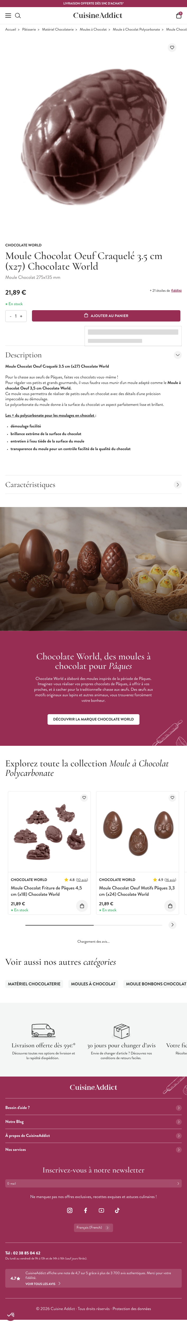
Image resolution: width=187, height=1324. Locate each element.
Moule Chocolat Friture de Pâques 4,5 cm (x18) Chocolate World (46, 890)
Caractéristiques (93, 484)
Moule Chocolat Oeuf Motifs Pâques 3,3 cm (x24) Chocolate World (137, 890)
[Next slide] (172, 925)
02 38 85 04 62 (26, 1253)
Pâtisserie (29, 29)
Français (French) (93, 1228)
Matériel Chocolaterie (58, 29)
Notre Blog (93, 1122)
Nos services (93, 1150)
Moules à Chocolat (93, 29)
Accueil (10, 29)
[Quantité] (15, 316)
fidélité (176, 290)
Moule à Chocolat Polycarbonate (136, 29)
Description (93, 355)
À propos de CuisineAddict (93, 1136)
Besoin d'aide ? (93, 1108)
